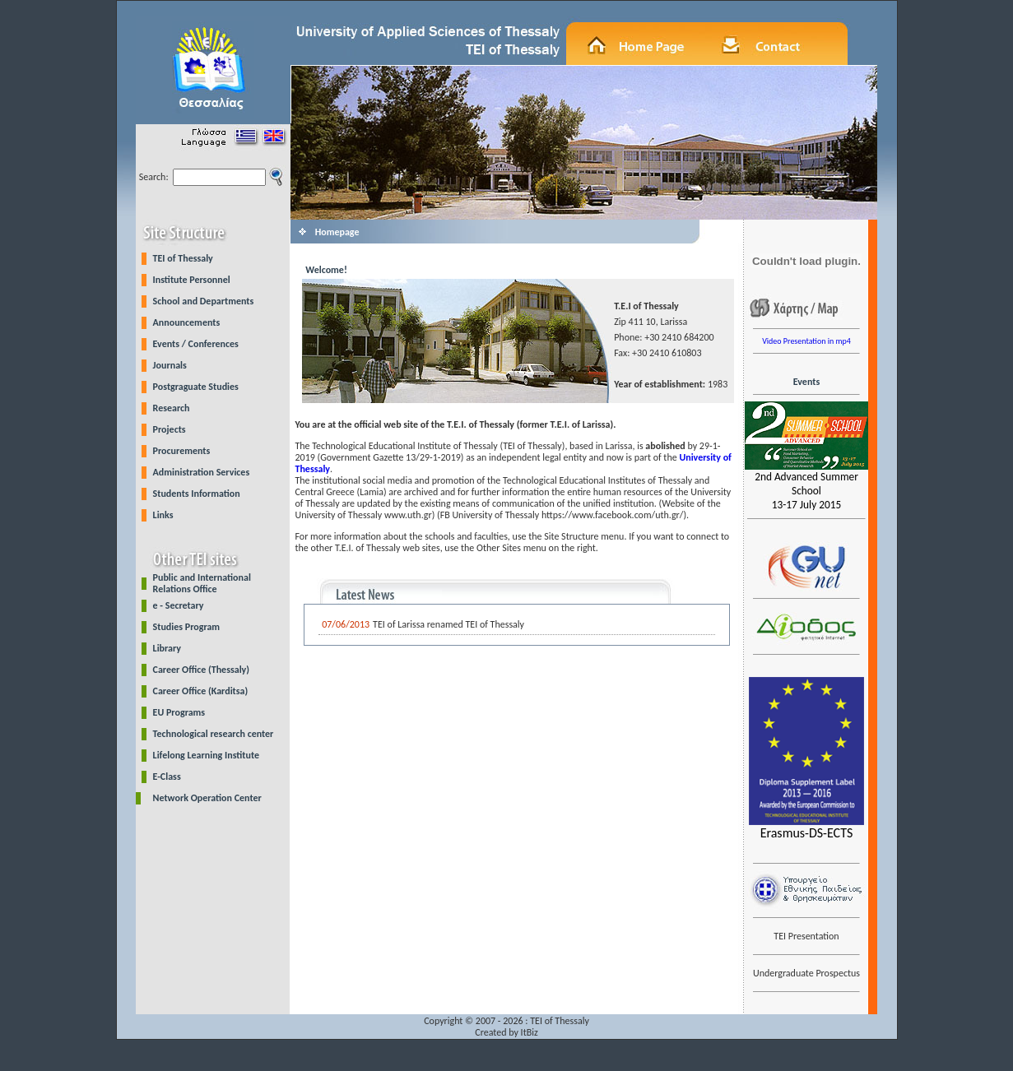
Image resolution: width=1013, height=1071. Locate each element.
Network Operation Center (207, 798)
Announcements (187, 322)
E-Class (167, 776)
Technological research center (213, 734)
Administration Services (201, 472)
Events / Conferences (196, 344)
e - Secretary (178, 605)
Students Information (196, 493)
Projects (169, 429)
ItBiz (529, 1032)
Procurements (182, 451)
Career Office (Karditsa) (201, 691)
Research (171, 408)
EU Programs (179, 712)
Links (163, 515)
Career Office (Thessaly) (201, 669)
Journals (170, 365)
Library (167, 648)
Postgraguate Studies (196, 386)
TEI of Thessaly (183, 258)
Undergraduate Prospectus (806, 973)
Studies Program (187, 627)
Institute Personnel (191, 279)
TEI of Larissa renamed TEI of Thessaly (448, 624)
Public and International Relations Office (202, 583)
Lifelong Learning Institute (206, 755)
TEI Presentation (806, 936)
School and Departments (203, 301)
